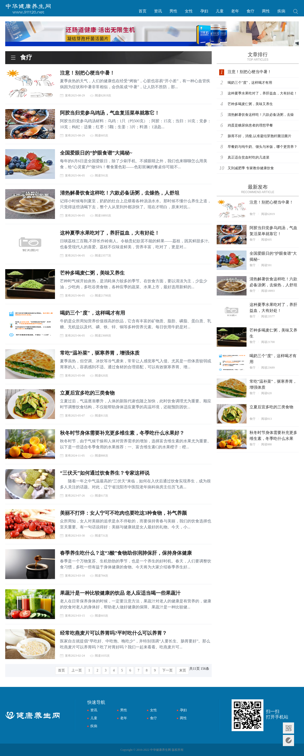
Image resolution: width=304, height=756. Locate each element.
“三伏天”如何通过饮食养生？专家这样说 (105, 473)
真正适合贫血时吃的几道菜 (248, 157)
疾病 (281, 11)
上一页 (76, 670)
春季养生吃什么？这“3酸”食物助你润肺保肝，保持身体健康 (126, 553)
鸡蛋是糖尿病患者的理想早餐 (250, 125)
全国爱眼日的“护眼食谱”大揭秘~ (96, 153)
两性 (266, 11)
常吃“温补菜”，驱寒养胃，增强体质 (100, 353)
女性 (189, 11)
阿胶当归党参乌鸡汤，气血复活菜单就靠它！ (109, 113)
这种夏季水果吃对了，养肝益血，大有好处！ (109, 233)
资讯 (158, 11)
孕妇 (204, 11)
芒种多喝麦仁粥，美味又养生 (92, 273)
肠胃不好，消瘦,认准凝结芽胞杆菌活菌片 (259, 136)
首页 (143, 11)
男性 (173, 11)
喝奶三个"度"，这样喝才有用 (92, 313)
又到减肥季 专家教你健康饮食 (251, 168)
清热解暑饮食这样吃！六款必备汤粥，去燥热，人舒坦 (119, 193)
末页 (182, 670)
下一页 (167, 670)
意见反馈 (288, 740)
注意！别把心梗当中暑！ (87, 73)
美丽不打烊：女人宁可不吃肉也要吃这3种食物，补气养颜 (123, 513)
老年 (235, 11)
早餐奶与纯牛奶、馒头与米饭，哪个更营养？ (262, 147)
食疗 (250, 11)
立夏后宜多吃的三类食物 (87, 393)
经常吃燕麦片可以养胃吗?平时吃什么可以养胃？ (113, 633)
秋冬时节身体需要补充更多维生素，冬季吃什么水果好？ (122, 433)
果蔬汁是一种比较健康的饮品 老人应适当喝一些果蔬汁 (120, 593)
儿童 (220, 11)
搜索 (296, 12)
